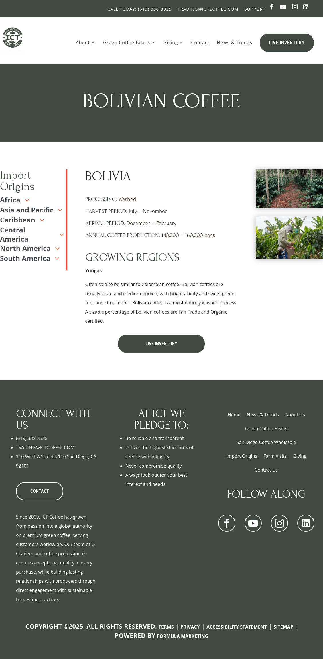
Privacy (190, 627)
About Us (295, 415)
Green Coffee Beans (126, 42)
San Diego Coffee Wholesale (266, 442)
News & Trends (234, 42)
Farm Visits (275, 456)
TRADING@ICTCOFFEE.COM (45, 447)
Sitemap (283, 627)
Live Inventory (287, 42)
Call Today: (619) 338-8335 (139, 9)
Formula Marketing (182, 636)
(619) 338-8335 (32, 438)
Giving (170, 42)
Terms (166, 627)
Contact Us (266, 470)
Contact (200, 42)
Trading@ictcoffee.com (208, 9)
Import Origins (241, 456)
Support (255, 9)
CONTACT (39, 491)
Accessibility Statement (236, 627)
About (83, 42)
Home (234, 415)
